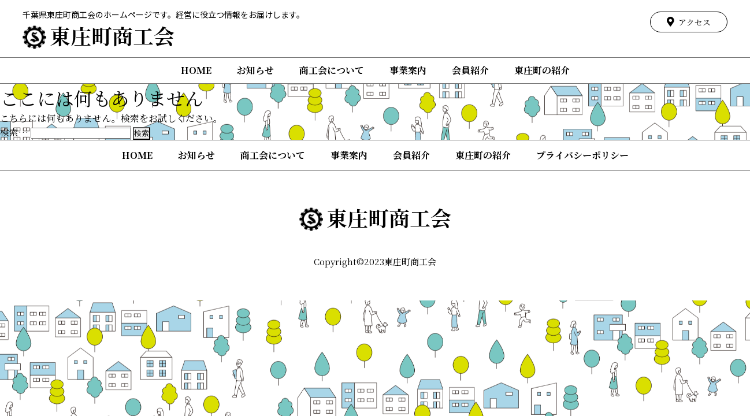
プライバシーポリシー (582, 155)
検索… (14, 132)
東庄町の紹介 (542, 70)
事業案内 (407, 70)
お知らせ (255, 70)
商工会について (331, 70)
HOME (196, 70)
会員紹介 (470, 70)
